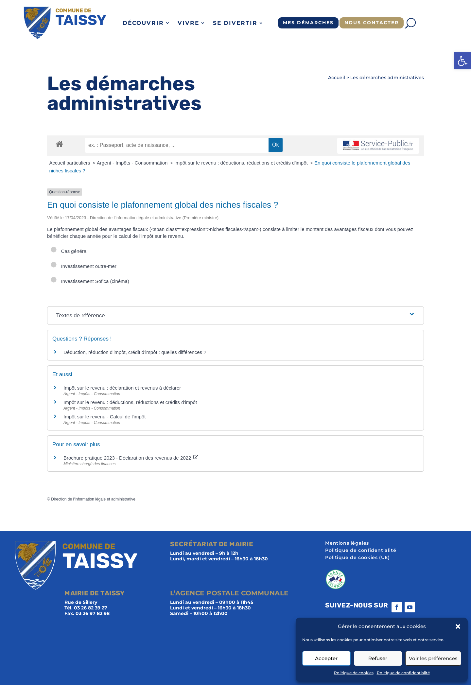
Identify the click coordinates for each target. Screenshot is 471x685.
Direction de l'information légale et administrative (93, 499)
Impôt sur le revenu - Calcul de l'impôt (104, 416)
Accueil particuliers (70, 163)
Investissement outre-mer (83, 266)
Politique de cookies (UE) (357, 557)
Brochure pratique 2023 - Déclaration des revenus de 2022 (130, 458)
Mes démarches (308, 23)
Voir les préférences (433, 658)
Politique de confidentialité (403, 672)
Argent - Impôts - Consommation (133, 163)
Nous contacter (371, 23)
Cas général (68, 251)
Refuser (377, 658)
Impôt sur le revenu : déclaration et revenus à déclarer (122, 388)
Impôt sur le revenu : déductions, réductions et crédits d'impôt (241, 163)
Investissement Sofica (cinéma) (89, 281)
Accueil (336, 77)
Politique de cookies (354, 672)
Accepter (326, 658)
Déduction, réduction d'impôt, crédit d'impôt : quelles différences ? (134, 352)
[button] (462, 60)
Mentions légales (347, 543)
